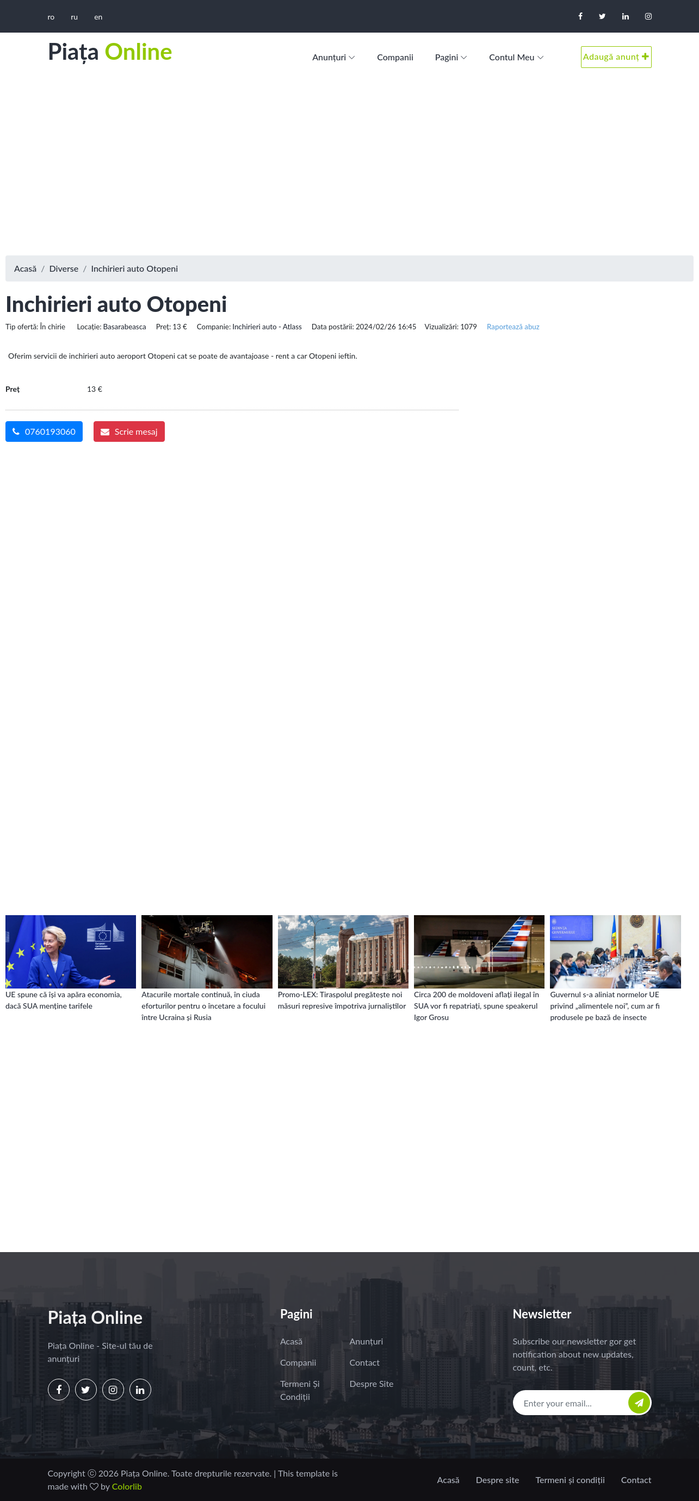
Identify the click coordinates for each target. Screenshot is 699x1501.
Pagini (447, 57)
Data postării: (333, 326)
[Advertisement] (349, 168)
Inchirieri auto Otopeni (134, 268)
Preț (12, 388)
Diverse (64, 268)
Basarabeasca (124, 326)
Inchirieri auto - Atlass (267, 326)
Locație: (89, 326)
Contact (365, 1362)
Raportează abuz (513, 326)
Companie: (214, 326)
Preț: (163, 326)
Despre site (372, 1383)
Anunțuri (329, 57)
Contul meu (511, 57)
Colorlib (127, 1486)
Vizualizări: (441, 326)
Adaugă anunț (616, 56)
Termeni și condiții (300, 1390)
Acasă (25, 268)
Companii (395, 57)
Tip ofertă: (21, 326)
